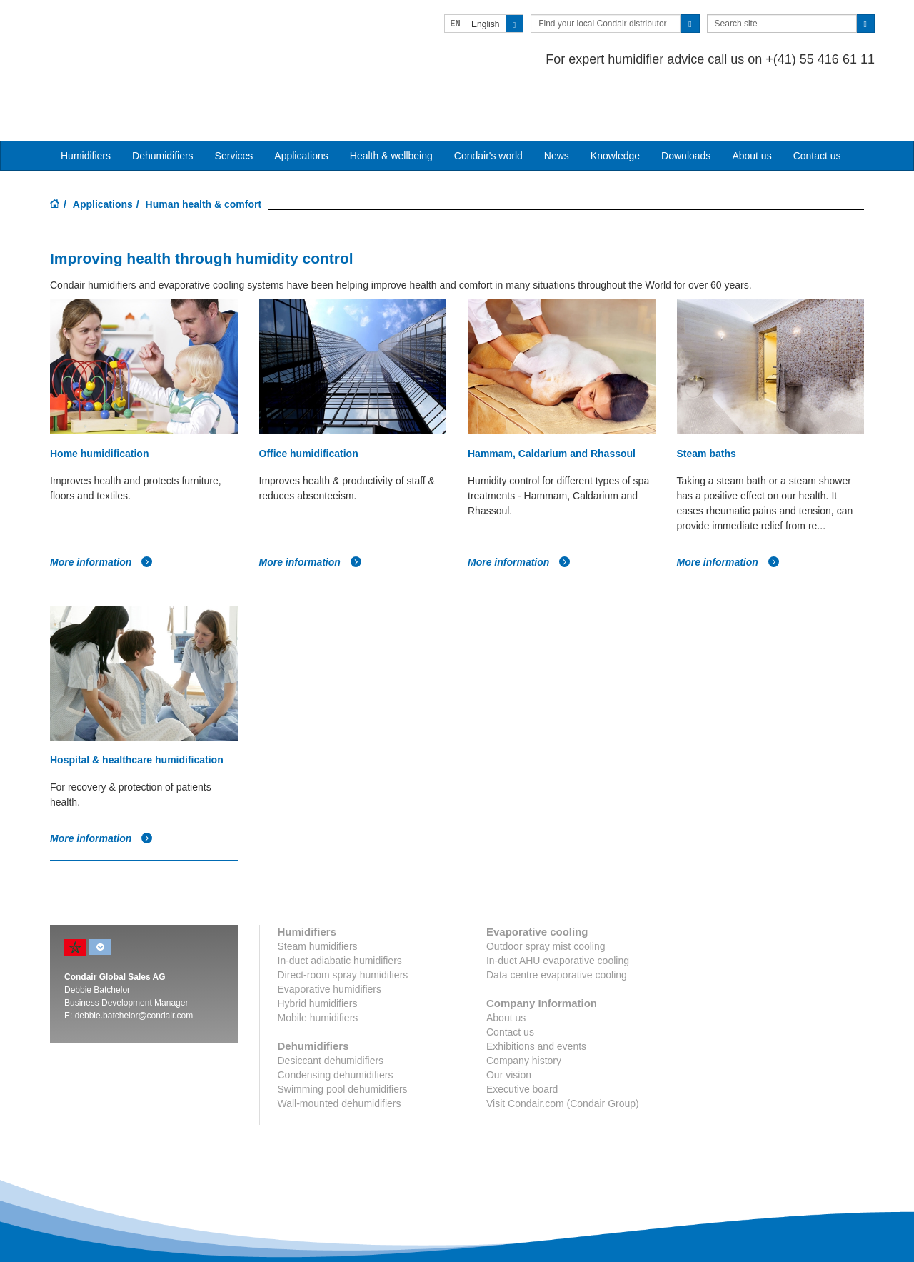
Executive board (522, 1035)
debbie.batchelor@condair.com (134, 961)
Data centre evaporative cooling (556, 920)
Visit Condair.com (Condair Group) (562, 1049)
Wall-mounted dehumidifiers (339, 1049)
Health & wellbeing (391, 100)
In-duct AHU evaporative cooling (557, 906)
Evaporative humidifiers (330, 935)
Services (234, 100)
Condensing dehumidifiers (335, 1020)
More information (101, 508)
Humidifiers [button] (86, 100)
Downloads (685, 100)
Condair (132, 32)
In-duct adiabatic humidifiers (340, 906)
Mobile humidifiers (318, 963)
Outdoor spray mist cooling (546, 892)
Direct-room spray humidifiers (343, 920)
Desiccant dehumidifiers (331, 1006)
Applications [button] (301, 100)
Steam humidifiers (318, 892)
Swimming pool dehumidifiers (343, 1035)
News (556, 100)
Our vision (508, 1020)
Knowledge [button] (615, 100)
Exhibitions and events (536, 992)
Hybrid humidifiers (318, 949)
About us (751, 100)
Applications (103, 149)
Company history (523, 1006)
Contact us (817, 100)
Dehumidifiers (163, 100)
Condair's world (488, 100)
